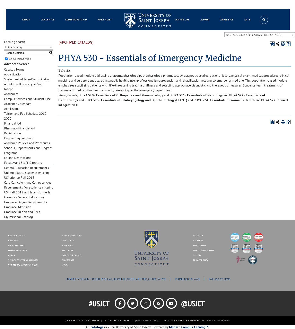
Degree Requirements (19, 138)
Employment (199, 245)
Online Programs (17, 250)
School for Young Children (23, 260)
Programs (10, 153)
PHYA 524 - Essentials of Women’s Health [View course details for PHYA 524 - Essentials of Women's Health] (224, 100)
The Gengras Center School (23, 265)
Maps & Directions (72, 235)
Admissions (11, 109)
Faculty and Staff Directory (23, 163)
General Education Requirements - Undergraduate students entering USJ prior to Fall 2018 (27, 173)
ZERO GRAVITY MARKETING (215, 320)
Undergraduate (16, 235)
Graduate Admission (17, 207)
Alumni (12, 255)
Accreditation (13, 74)
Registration (12, 133)
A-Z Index (198, 240)
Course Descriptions (17, 158)
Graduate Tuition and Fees (22, 212)
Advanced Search (16, 64)
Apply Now (67, 250)
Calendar (198, 235)
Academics (11, 94)
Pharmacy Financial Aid (19, 128)
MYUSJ (42, 4)
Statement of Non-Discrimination (27, 79)
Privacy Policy (200, 260)
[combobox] (259, 34)
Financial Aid (12, 123)
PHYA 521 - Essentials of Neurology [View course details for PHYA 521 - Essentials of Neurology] (197, 95)
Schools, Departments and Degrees (28, 148)
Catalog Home (14, 69)
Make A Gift (68, 245)
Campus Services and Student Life (27, 99)
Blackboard (27, 4)
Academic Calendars (17, 104)
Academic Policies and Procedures (27, 143)
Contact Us (250, 4)
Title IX (197, 255)
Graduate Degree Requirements (25, 202)
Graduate (13, 240)
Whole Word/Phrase (20, 58)
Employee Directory (203, 250)
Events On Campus (71, 255)
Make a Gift (268, 4)
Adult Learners (16, 245)
